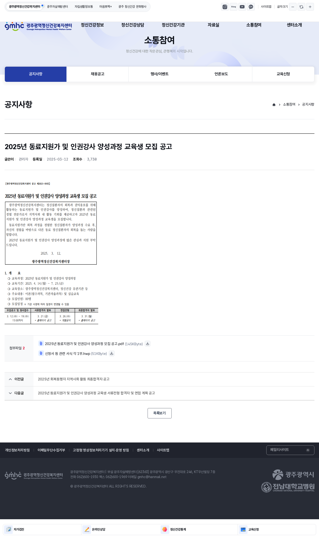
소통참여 (253, 25)
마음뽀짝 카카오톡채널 (251, 7)
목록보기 (159, 430)
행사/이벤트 (159, 90)
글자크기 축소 (293, 7)
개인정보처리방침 (17, 467)
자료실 (213, 25)
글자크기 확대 (310, 7)
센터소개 (294, 25)
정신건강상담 (132, 25)
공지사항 (35, 90)
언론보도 (221, 90)
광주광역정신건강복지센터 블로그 (233, 7)
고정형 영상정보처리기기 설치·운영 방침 (98, 467)
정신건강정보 (92, 25)
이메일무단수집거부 (50, 467)
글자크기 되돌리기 (301, 7)
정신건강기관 (173, 25)
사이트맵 (266, 6)
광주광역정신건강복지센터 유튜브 (242, 7)
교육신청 (283, 90)
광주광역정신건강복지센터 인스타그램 (225, 7)
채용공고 (97, 90)
